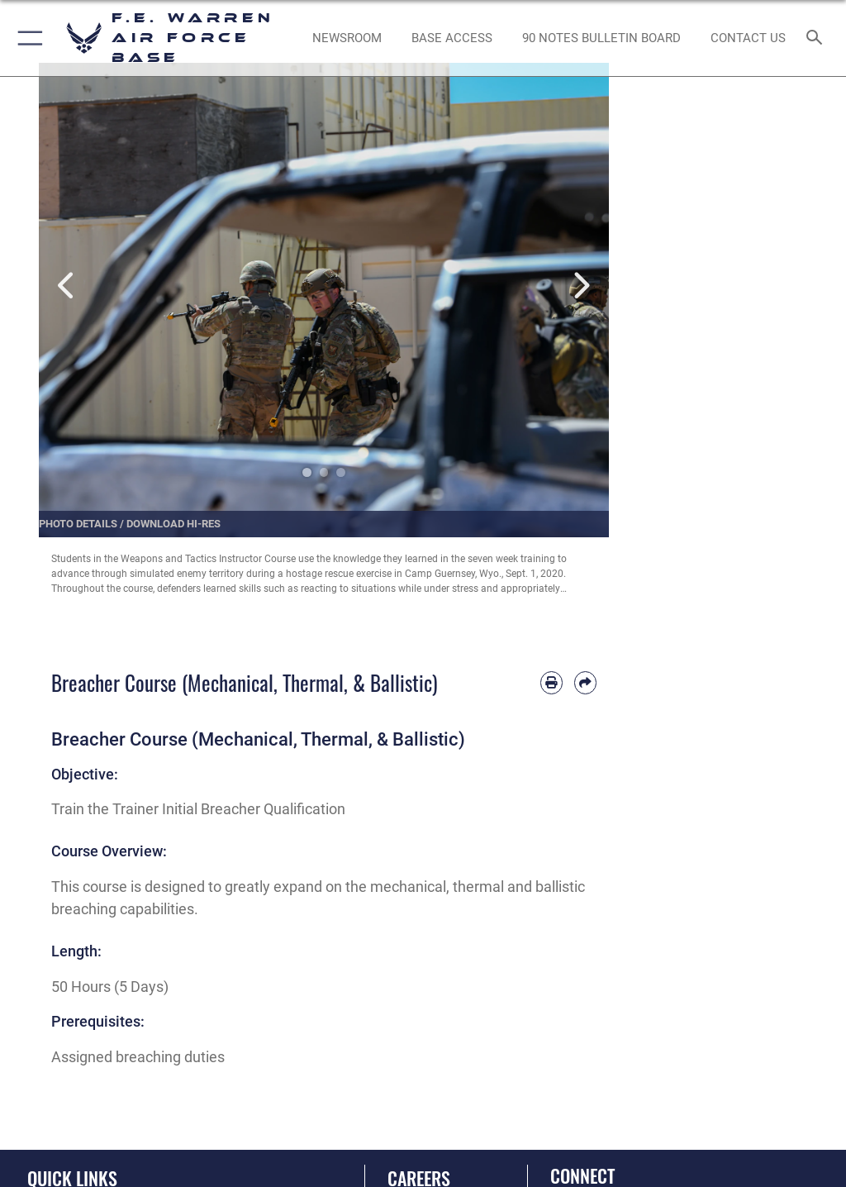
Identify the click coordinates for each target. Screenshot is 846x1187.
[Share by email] (585, 682)
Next (580, 285)
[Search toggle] (817, 38)
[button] (27, 38)
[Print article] (551, 682)
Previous (67, 285)
